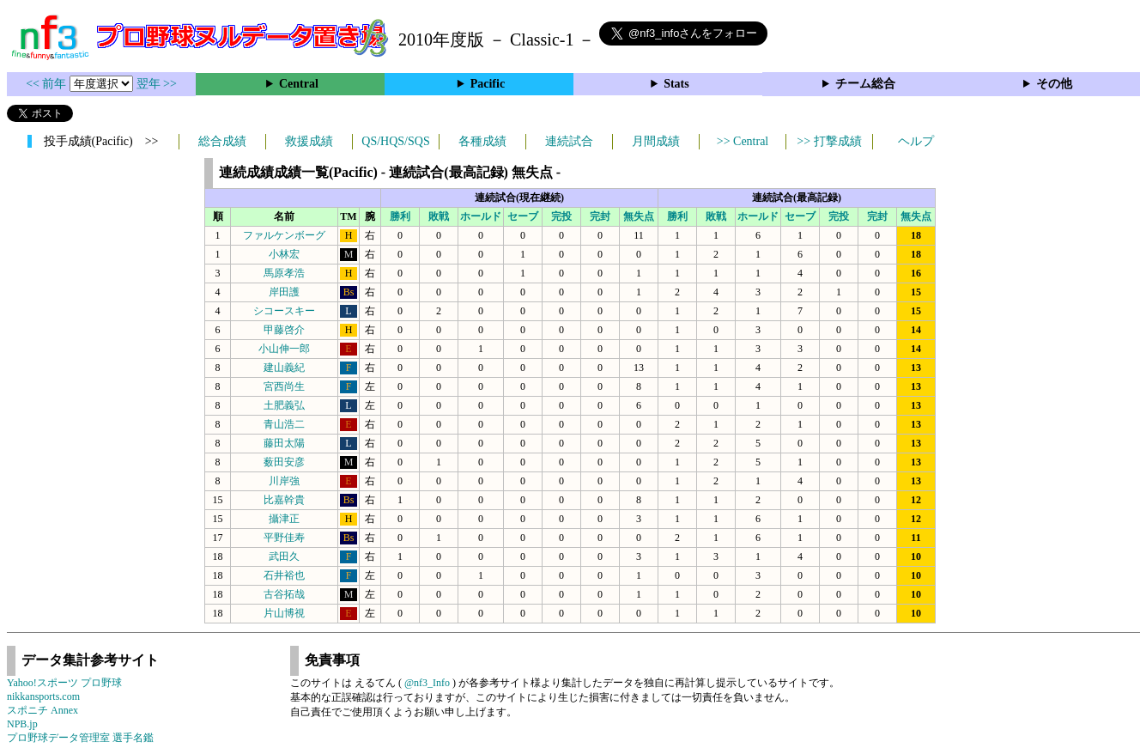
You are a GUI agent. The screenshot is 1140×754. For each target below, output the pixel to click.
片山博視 (284, 613)
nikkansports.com (43, 696)
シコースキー (284, 311)
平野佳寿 (284, 538)
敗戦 (438, 216)
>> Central (743, 141)
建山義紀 (284, 368)
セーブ (522, 216)
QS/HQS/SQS (395, 141)
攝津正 (284, 519)
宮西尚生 (284, 386)
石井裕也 (284, 575)
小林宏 (284, 254)
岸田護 (284, 292)
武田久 (284, 556)
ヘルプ (916, 141)
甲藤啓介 (284, 330)
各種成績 (482, 141)
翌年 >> (156, 83)
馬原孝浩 (284, 273)
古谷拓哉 (284, 594)
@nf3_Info (427, 683)
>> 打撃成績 (829, 141)
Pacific (487, 83)
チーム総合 (865, 83)
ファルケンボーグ (284, 235)
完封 (600, 216)
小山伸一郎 (284, 349)
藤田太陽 (284, 443)
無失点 (638, 216)
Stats (676, 83)
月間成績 (656, 141)
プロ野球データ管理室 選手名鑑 (80, 738)
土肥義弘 (284, 405)
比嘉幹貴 (284, 500)
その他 (1054, 83)
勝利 (400, 216)
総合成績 (222, 141)
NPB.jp (22, 724)
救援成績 (309, 141)
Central (298, 83)
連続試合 (569, 141)
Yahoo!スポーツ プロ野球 (64, 683)
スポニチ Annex (42, 710)
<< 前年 (48, 83)
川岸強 (284, 481)
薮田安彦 (284, 462)
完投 (561, 216)
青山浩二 (284, 424)
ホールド (480, 216)
